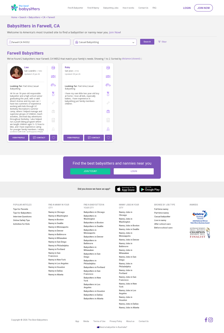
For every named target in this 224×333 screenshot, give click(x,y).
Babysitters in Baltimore (90, 242)
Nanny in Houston (56, 267)
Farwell (51, 17)
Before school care (163, 228)
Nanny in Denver (55, 231)
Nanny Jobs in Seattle (129, 229)
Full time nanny (161, 209)
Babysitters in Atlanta (93, 298)
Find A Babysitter (75, 8)
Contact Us (143, 8)
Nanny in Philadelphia (58, 245)
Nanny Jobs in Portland (125, 271)
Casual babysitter (162, 216)
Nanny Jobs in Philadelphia (125, 265)
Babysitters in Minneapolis (90, 231)
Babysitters (34, 17)
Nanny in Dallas (55, 271)
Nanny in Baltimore (57, 234)
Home (14, 17)
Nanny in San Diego (57, 242)
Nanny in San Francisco (54, 254)
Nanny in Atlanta (55, 274)
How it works (128, 8)
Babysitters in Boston (94, 222)
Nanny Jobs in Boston (129, 225)
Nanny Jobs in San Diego (127, 258)
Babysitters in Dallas (93, 295)
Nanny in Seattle (55, 223)
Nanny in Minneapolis (58, 227)
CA (43, 17)
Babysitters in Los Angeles (92, 286)
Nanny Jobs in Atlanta (129, 307)
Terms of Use (99, 321)
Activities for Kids (21, 224)
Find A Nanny (93, 8)
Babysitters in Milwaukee (90, 248)
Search (22, 17)
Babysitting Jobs (110, 8)
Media (86, 321)
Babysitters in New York (92, 279)
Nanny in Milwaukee (57, 238)
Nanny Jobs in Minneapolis (125, 234)
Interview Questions (22, 216)
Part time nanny (161, 213)
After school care (162, 224)
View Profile (18, 138)
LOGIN (134, 171)
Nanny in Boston (56, 219)
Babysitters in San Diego (92, 255)
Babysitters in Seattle (93, 226)
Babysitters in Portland (94, 267)
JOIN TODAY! (90, 171)
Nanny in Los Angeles (58, 263)
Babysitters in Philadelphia (90, 262)
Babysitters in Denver (93, 237)
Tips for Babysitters (22, 213)
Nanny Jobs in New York (128, 285)
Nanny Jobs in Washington (125, 220)
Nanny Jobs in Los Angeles (127, 292)
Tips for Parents (20, 209)
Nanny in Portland (56, 249)
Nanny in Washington (58, 216)
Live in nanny (160, 220)
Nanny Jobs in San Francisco (127, 278)
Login (187, 7)
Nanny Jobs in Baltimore (125, 245)
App (77, 321)
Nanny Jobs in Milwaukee (125, 251)
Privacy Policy (116, 321)
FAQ (154, 8)
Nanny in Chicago (56, 212)
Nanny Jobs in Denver (129, 240)
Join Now (203, 7)
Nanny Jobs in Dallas (129, 304)
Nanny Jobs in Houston (125, 298)
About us (130, 321)
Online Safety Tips (21, 220)
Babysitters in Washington (90, 217)
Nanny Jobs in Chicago (125, 213)
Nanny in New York (57, 260)
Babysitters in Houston (94, 291)
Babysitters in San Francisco (92, 272)
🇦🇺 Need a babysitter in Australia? (112, 327)
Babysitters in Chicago (94, 212)
